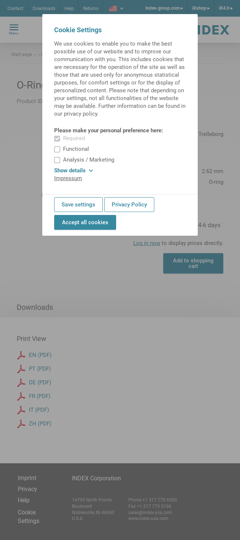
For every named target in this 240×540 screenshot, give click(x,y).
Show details (73, 170)
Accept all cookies (85, 222)
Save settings (78, 204)
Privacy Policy (129, 204)
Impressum (68, 178)
